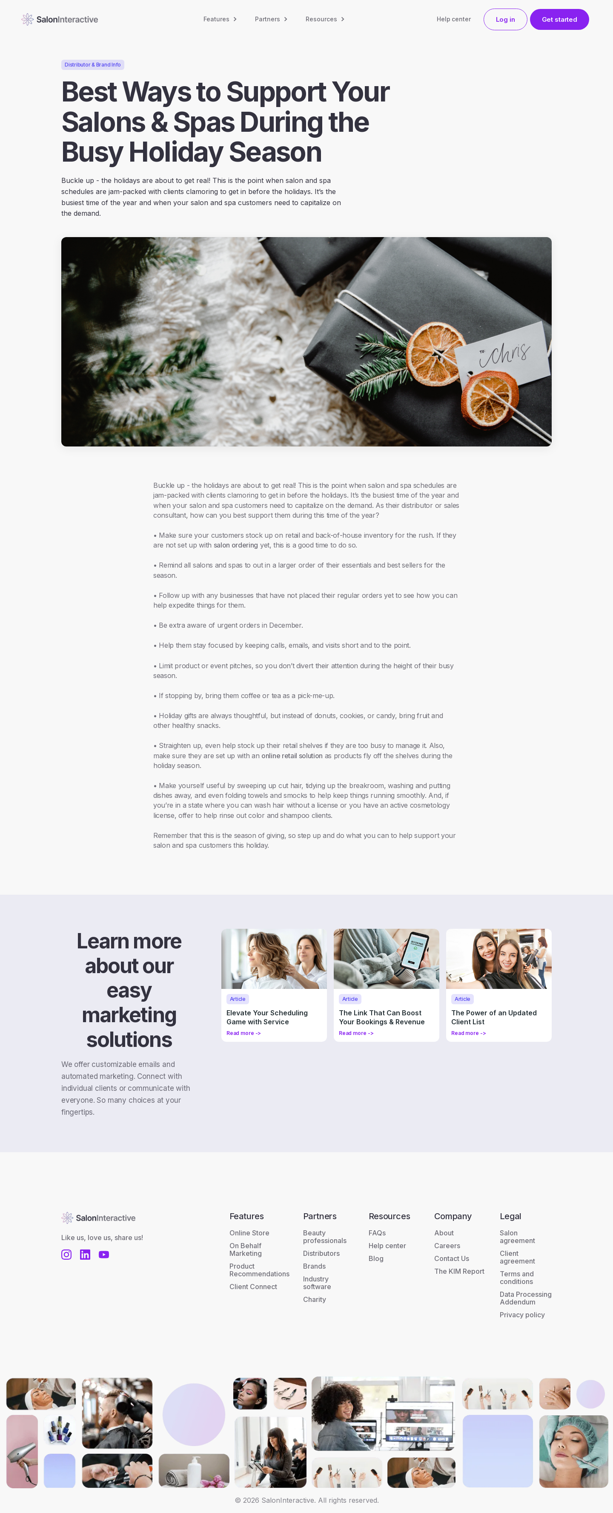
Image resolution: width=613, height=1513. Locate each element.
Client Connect (253, 1286)
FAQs (377, 1233)
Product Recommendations (259, 1270)
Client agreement (517, 1257)
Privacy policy (522, 1315)
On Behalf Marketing (245, 1249)
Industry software (317, 1282)
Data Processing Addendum (526, 1298)
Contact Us (451, 1258)
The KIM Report (459, 1271)
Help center (453, 19)
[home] (59, 19)
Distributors (321, 1253)
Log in (505, 19)
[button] (220, 19)
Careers (447, 1245)
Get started (559, 19)
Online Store (249, 1233)
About (444, 1233)
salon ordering (236, 545)
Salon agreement (517, 1236)
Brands (314, 1266)
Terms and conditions (517, 1277)
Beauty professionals (325, 1236)
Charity (314, 1299)
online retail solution (292, 755)
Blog (376, 1258)
